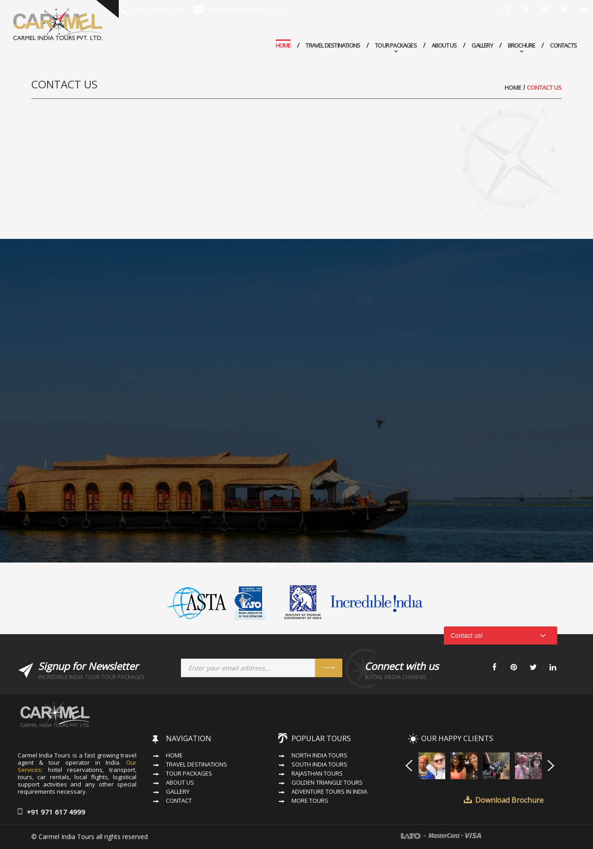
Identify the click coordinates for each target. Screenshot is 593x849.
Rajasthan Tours (317, 773)
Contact (179, 801)
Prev (409, 765)
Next (551, 765)
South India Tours (319, 764)
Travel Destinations (333, 45)
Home (283, 45)
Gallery (481, 45)
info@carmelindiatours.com (239, 9)
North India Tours (319, 755)
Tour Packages (396, 45)
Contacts (563, 45)
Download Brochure (509, 800)
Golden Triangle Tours (327, 782)
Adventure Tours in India (329, 792)
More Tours (310, 801)
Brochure (521, 45)
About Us (444, 45)
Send (328, 668)
